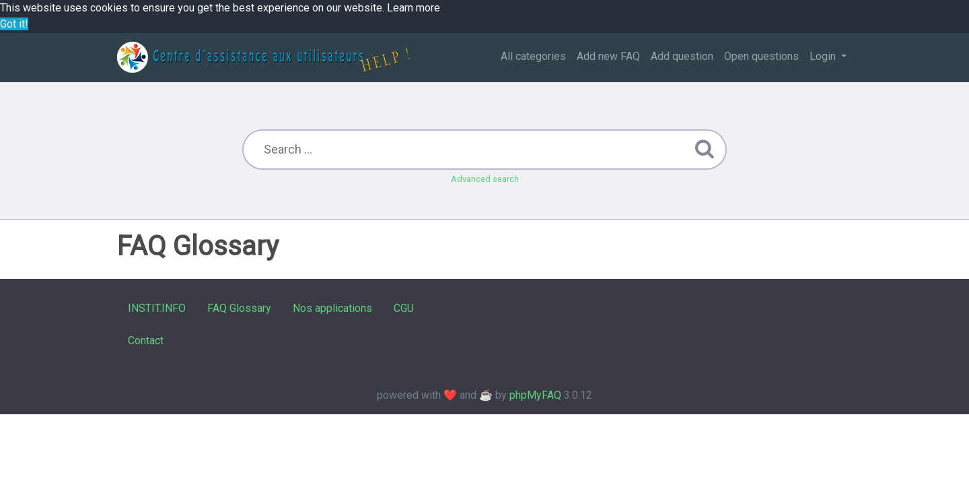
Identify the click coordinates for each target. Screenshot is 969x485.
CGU (404, 308)
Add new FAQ (608, 56)
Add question (682, 56)
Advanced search (485, 179)
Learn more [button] (413, 7)
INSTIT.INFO (157, 308)
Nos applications (332, 308)
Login (824, 56)
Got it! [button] (14, 24)
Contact (146, 340)
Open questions (761, 56)
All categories (533, 56)
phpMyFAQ (535, 395)
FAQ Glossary (239, 308)
